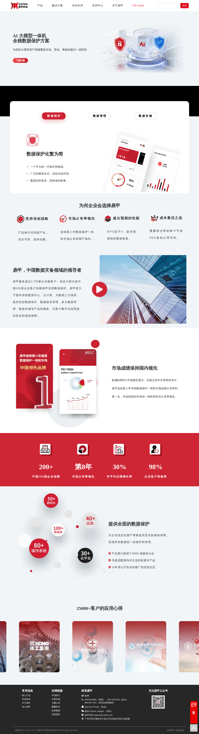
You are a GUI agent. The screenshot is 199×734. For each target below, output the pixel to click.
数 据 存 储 (145, 115)
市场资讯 (26, 699)
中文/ (134, 5)
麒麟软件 (56, 707)
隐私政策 (180, 730)
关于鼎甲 (26, 703)
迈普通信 (56, 714)
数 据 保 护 (53, 115)
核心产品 (26, 695)
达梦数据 (56, 710)
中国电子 (56, 695)
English (141, 5)
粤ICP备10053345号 (69, 730)
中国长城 (56, 699)
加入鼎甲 (26, 707)
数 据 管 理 (99, 115)
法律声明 (171, 730)
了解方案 (20, 60)
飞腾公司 (56, 703)
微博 (87, 696)
